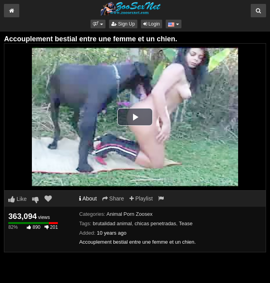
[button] (98, 24)
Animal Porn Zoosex (130, 214)
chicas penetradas (155, 223)
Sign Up (123, 24)
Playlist (141, 198)
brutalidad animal (112, 223)
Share (113, 198)
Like (17, 199)
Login (151, 24)
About (88, 198)
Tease (186, 223)
